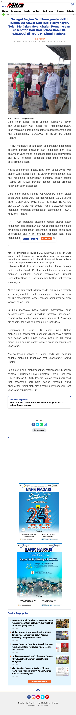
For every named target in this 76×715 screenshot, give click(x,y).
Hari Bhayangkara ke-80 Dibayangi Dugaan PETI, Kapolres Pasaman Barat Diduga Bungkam (32, 659)
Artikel (36, 11)
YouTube (49, 698)
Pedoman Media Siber (41, 703)
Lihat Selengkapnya (39, 681)
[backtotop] (38, 691)
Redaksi (21, 703)
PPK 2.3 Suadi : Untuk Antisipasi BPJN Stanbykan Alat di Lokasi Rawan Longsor (36, 403)
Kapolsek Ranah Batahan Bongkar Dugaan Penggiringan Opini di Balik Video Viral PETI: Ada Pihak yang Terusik (33, 623)
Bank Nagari (48, 11)
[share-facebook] (33, 424)
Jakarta (70, 11)
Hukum (60, 11)
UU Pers (29, 703)
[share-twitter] (37, 424)
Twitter (44, 698)
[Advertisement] (39, 463)
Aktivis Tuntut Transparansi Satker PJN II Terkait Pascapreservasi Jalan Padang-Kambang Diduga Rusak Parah (31, 635)
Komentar (39, 430)
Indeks (27, 11)
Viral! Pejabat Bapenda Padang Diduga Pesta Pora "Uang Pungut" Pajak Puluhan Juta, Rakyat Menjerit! (31, 671)
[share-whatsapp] (41, 424)
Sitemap (55, 703)
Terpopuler (16, 11)
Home (5, 11)
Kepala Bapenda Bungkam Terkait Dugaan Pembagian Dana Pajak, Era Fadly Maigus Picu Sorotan (32, 647)
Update (46, 239)
